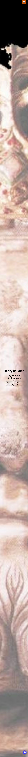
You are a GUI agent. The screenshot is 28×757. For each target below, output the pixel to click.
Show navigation (24, 2)
